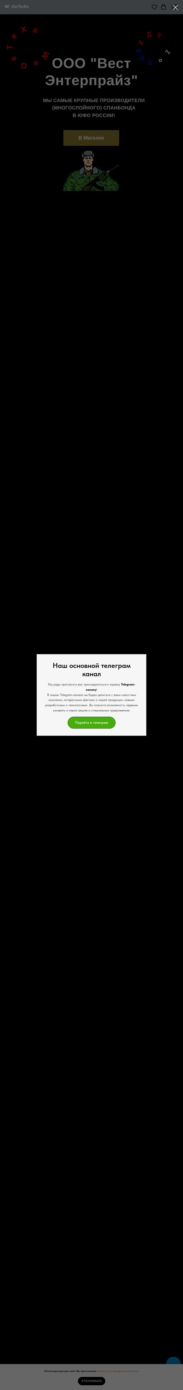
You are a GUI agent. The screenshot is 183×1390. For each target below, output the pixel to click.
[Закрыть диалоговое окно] (175, 7)
